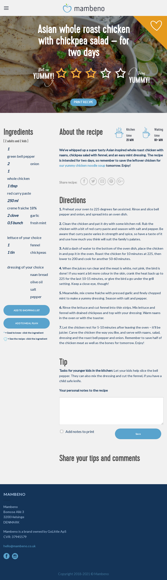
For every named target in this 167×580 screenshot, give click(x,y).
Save (138, 433)
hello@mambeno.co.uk (19, 546)
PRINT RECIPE (83, 102)
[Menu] (6, 8)
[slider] (91, 73)
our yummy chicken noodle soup (82, 165)
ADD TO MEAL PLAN (26, 323)
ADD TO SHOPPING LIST (27, 310)
